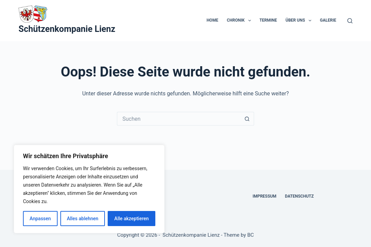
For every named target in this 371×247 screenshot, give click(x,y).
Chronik (240, 20)
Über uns (300, 20)
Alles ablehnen (82, 218)
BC (250, 235)
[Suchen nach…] (178, 119)
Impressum (264, 196)
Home (212, 20)
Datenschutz (299, 196)
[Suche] (349, 20)
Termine (268, 20)
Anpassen (40, 218)
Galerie (328, 20)
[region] (89, 189)
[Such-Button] (247, 119)
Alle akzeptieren (131, 218)
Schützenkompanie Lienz (67, 29)
